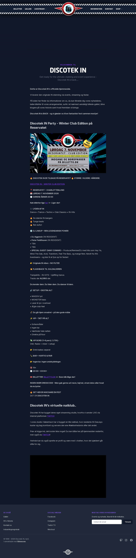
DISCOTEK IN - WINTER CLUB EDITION (47, 184)
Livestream (40, 9)
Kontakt (109, 9)
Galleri (28, 9)
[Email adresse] (107, 522)
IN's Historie (8, 521)
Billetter (17, 9)
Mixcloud (51, 529)
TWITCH (50, 416)
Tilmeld (128, 522)
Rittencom (21, 541)
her (46, 203)
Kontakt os (7, 525)
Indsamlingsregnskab (11, 529)
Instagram (51, 521)
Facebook (51, 517)
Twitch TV (52, 525)
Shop (119, 9)
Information (96, 9)
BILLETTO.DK (50, 377)
